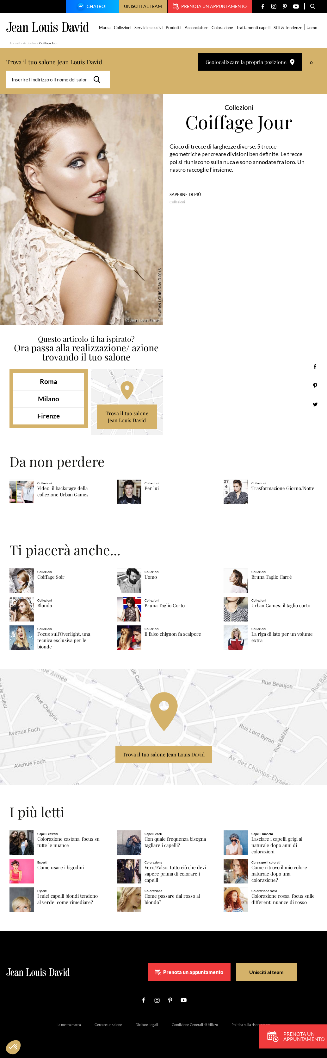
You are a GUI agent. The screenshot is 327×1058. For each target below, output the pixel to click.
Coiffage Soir (51, 577)
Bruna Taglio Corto (165, 605)
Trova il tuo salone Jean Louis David (127, 417)
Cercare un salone (108, 1025)
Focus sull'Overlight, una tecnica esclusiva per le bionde (63, 640)
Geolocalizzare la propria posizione (250, 62)
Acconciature (196, 27)
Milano (48, 399)
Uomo (311, 27)
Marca (105, 27)
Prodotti (173, 27)
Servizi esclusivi (148, 27)
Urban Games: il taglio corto (280, 605)
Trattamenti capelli (253, 27)
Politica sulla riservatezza (251, 1025)
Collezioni (122, 27)
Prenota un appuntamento (210, 6)
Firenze (48, 416)
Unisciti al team (143, 6)
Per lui (152, 488)
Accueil (14, 43)
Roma (48, 381)
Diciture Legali (147, 1025)
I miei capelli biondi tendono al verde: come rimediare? (67, 899)
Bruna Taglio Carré (271, 577)
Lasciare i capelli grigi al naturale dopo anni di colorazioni (276, 845)
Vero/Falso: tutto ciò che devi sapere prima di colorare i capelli (175, 873)
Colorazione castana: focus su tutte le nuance (68, 842)
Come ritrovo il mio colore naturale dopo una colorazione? (279, 873)
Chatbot (91, 7)
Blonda (44, 605)
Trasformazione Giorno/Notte (282, 488)
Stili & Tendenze (288, 27)
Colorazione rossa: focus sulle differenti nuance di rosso (283, 899)
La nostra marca (69, 1025)
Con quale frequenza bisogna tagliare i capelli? (175, 842)
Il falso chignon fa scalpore (173, 634)
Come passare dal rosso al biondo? (172, 899)
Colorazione (222, 27)
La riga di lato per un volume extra (282, 637)
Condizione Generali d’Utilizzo (195, 1025)
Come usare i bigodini (60, 867)
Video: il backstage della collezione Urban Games (63, 491)
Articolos (29, 43)
